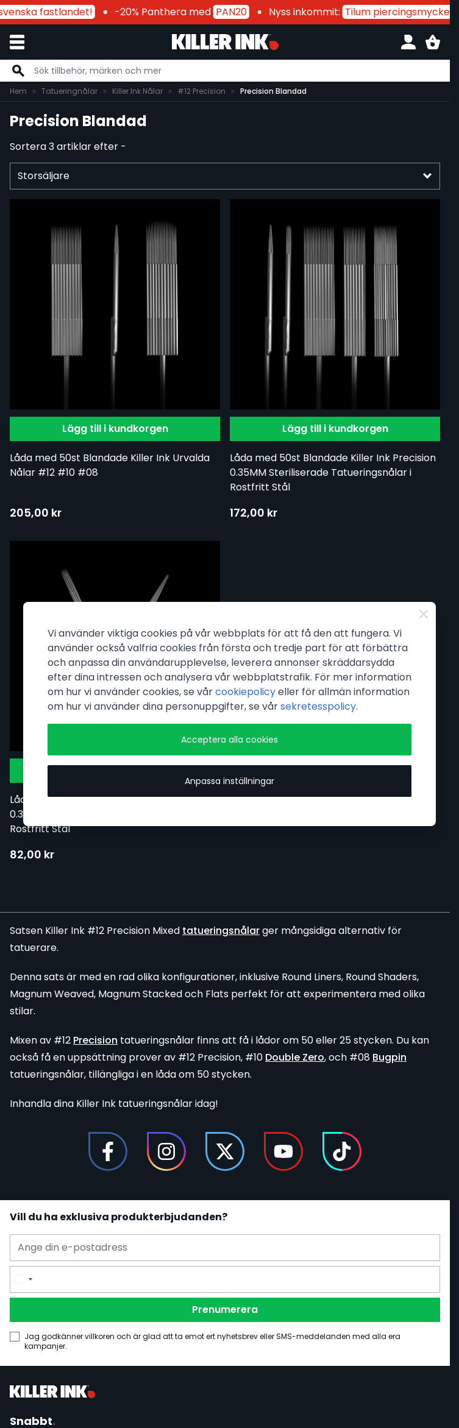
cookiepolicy (245, 692)
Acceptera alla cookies (229, 739)
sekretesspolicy (318, 706)
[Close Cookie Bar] (423, 614)
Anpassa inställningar (229, 781)
